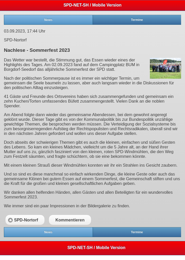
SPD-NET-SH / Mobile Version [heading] (92, 5)
